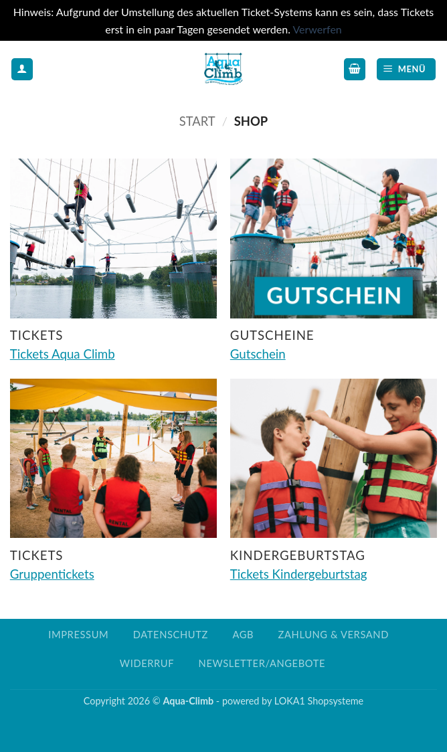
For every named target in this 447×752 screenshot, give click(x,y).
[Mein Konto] (22, 69)
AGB (243, 634)
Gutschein (258, 354)
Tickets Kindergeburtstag (298, 574)
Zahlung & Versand (333, 634)
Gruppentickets (52, 574)
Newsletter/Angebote (262, 663)
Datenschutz (170, 634)
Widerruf (147, 663)
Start (197, 121)
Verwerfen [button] (316, 29)
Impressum (78, 634)
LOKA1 (289, 701)
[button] (354, 69)
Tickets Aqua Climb (62, 354)
